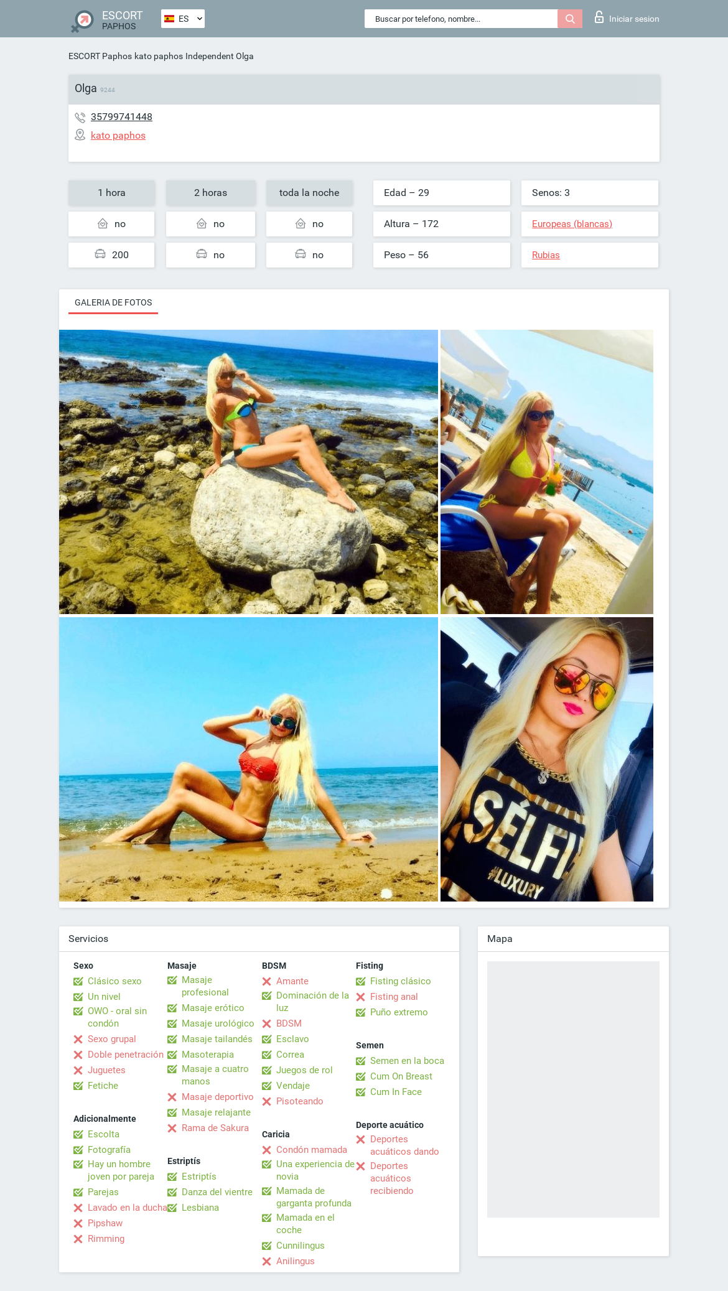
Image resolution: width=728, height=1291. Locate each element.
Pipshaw (105, 1223)
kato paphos (158, 56)
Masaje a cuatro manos (215, 1075)
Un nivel (104, 996)
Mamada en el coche (305, 1224)
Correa (290, 1054)
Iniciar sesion (627, 17)
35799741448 (121, 117)
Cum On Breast (401, 1076)
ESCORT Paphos (100, 56)
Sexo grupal (112, 1039)
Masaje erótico (213, 1008)
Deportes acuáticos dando (404, 1145)
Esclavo (292, 1039)
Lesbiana (200, 1207)
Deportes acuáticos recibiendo (392, 1178)
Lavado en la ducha (127, 1207)
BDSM (289, 1023)
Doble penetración (126, 1054)
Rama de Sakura (215, 1128)
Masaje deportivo (218, 1096)
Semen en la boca (407, 1060)
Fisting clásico (400, 981)
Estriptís (199, 1176)
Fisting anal (394, 996)
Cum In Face (396, 1092)
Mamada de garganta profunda (314, 1197)
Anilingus (295, 1261)
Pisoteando (300, 1101)
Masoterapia (208, 1054)
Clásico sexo (115, 981)
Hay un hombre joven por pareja (121, 1170)
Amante (292, 981)
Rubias (546, 255)
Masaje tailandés (217, 1039)
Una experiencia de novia (315, 1170)
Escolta (103, 1134)
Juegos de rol (304, 1070)
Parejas (103, 1192)
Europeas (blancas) (572, 224)
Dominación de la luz (312, 1002)
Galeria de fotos (113, 302)
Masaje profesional (205, 986)
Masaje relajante (216, 1112)
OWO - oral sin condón (117, 1017)
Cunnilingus (300, 1245)
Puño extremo (399, 1012)
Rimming (106, 1238)
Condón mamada (311, 1149)
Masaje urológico (218, 1023)
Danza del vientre (217, 1192)
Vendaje (293, 1085)
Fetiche (103, 1085)
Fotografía (109, 1149)
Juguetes (107, 1070)
